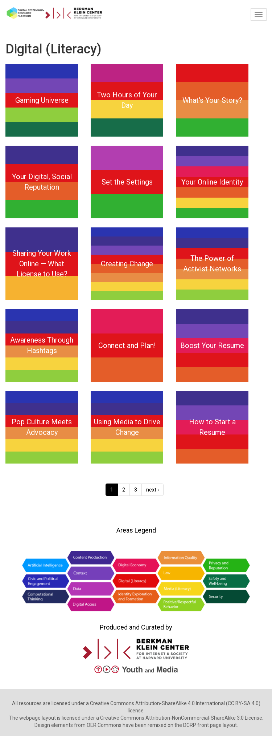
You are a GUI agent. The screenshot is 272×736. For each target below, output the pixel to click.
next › (152, 490)
